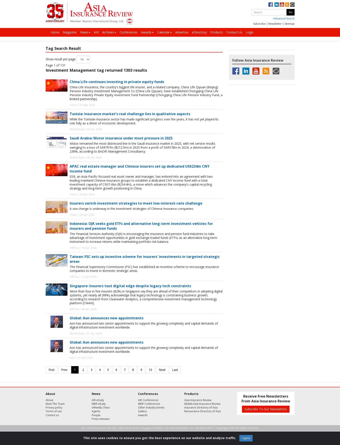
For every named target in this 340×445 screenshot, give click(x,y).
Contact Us (234, 32)
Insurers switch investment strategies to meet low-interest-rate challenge (136, 203)
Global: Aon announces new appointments (106, 318)
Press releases (101, 419)
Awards (147, 32)
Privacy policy (54, 407)
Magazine (70, 32)
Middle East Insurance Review (202, 404)
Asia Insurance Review (197, 400)
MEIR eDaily (99, 404)
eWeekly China (101, 407)
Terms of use (54, 411)
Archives (109, 32)
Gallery (142, 411)
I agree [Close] (246, 438)
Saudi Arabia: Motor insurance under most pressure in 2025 (121, 138)
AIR (96, 32)
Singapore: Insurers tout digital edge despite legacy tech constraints (130, 285)
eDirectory (199, 32)
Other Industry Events (151, 407)
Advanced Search (284, 18)
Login (250, 32)
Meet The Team (55, 404)
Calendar (164, 32)
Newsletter (275, 24)
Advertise (181, 32)
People (96, 415)
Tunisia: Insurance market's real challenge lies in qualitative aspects (130, 113)
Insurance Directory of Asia (201, 407)
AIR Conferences (148, 400)
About (49, 400)
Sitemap (290, 24)
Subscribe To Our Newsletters (266, 409)
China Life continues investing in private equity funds (117, 81)
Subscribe (259, 24)
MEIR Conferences (149, 404)
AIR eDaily (98, 400)
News (85, 32)
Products (216, 32)
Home (55, 32)
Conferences (129, 32)
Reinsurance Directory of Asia (202, 411)
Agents (96, 411)
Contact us (52, 415)
